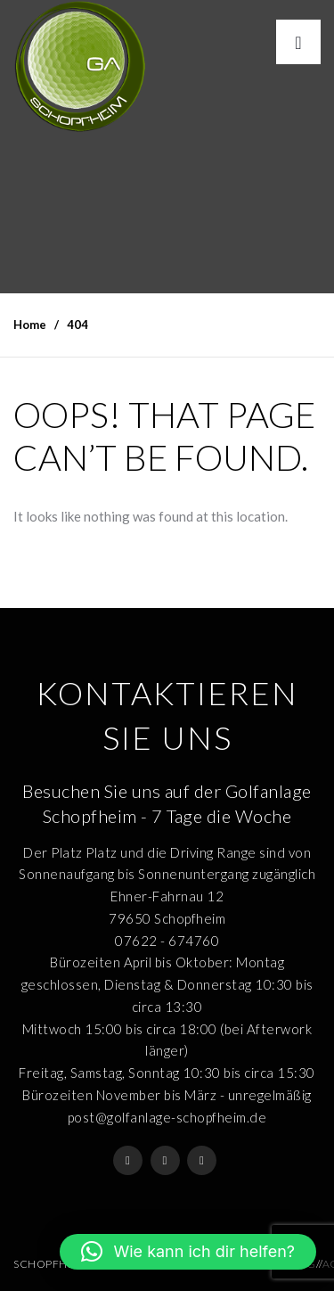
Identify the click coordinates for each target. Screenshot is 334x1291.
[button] (188, 1252)
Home (29, 324)
